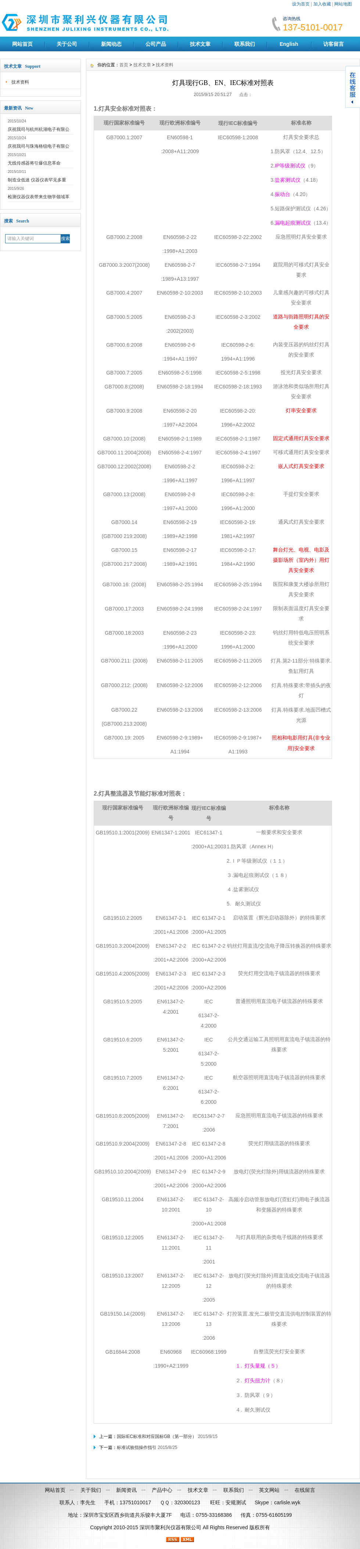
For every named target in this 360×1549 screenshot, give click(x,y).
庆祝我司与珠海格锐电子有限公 (38, 146)
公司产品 (155, 44)
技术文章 (200, 44)
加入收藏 (322, 4)
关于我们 (90, 1490)
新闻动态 (111, 44)
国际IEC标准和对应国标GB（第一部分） (157, 1436)
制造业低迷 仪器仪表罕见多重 (37, 179)
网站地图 (343, 4)
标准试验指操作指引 (136, 1447)
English (289, 44)
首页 (123, 64)
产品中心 (162, 1490)
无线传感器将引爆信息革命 (34, 163)
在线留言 (305, 1490)
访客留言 (333, 44)
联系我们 (244, 44)
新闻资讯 (126, 1490)
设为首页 (301, 4)
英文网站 (269, 1490)
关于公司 (67, 44)
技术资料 (20, 82)
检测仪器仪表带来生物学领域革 (38, 196)
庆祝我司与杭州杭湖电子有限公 (38, 129)
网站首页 (22, 44)
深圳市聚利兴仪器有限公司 (170, 1527)
